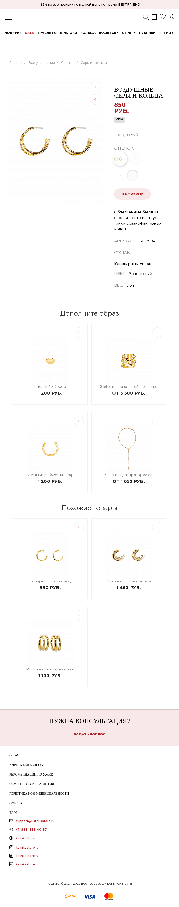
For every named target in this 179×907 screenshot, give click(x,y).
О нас (14, 755)
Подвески (109, 32)
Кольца (88, 32)
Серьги (129, 32)
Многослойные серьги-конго (50, 669)
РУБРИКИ (147, 32)
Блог (13, 812)
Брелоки (68, 32)
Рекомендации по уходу (31, 774)
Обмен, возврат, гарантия (31, 784)
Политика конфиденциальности (39, 793)
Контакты (124, 883)
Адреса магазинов (26, 765)
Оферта (15, 803)
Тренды (166, 32)
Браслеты (47, 32)
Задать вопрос (90, 734)
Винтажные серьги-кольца (129, 581)
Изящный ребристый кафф (50, 475)
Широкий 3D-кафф (50, 387)
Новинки (13, 32)
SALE (29, 32)
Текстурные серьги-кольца (50, 581)
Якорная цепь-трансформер (128, 475)
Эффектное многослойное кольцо (128, 387)
